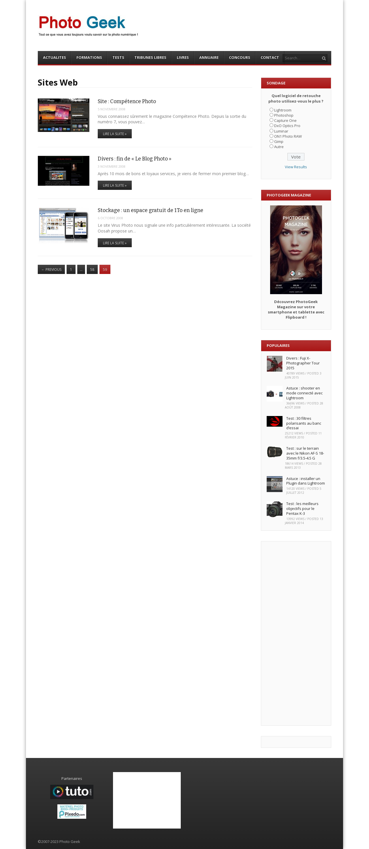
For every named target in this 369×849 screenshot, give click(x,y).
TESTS (118, 57)
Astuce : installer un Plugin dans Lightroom (305, 481)
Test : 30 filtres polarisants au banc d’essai (303, 423)
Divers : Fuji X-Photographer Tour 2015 (303, 363)
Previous (51, 269)
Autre (279, 146)
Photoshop (283, 115)
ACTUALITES (54, 57)
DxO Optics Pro (287, 125)
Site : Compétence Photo (127, 101)
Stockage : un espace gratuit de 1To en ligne (150, 210)
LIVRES (183, 57)
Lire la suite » (115, 133)
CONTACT (270, 57)
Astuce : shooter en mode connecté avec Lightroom (304, 392)
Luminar (281, 131)
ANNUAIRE (209, 57)
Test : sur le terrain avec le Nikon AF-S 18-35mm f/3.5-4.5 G (305, 453)
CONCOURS (239, 57)
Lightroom (282, 110)
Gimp (278, 141)
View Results (296, 166)
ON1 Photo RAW (288, 136)
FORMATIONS (89, 57)
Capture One (285, 120)
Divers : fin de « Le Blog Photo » (135, 159)
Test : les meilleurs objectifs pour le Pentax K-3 (302, 508)
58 (92, 269)
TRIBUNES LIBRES (150, 57)
